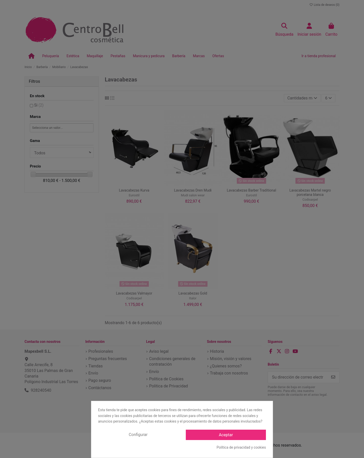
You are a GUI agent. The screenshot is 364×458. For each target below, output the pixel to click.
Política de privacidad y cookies (241, 447)
